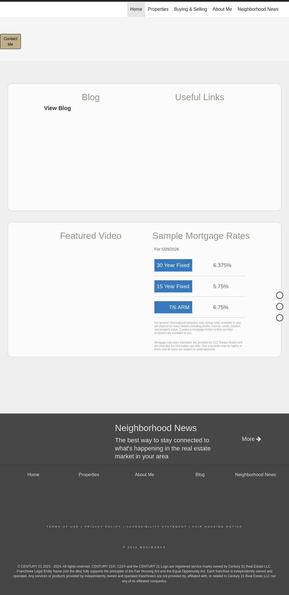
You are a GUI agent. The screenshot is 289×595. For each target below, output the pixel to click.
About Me (222, 9)
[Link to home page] (11, 9)
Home (136, 9)
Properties (158, 9)
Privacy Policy (103, 526)
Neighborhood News (258, 9)
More (251, 439)
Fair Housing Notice (217, 526)
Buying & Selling (190, 9)
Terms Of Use (63, 526)
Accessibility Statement (157, 526)
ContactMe (10, 41)
